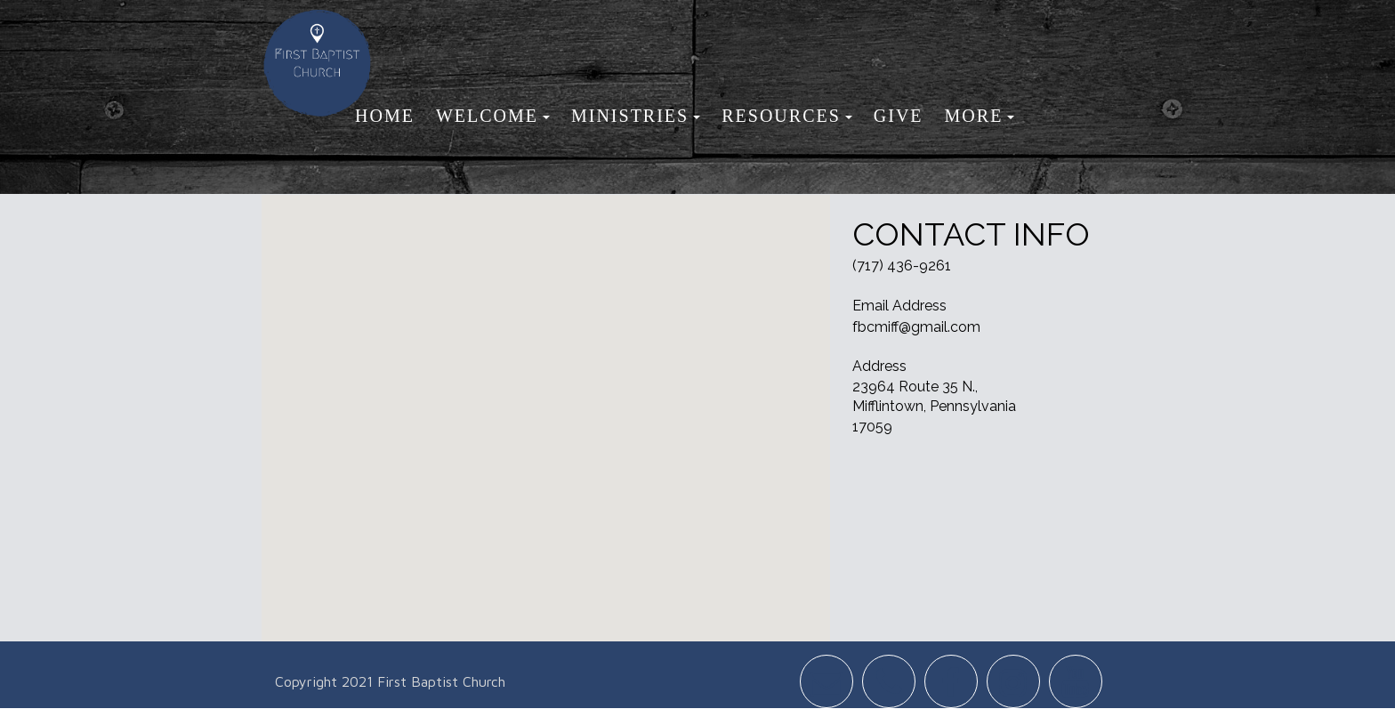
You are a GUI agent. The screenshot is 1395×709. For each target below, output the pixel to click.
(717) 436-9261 (901, 265)
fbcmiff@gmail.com (916, 326)
